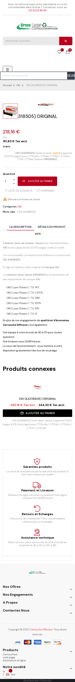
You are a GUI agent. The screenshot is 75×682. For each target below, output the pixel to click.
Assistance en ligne (14, 660)
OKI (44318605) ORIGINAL (37, 399)
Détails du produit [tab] (52, 227)
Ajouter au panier (37, 181)
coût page (9, 657)
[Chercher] (37, 76)
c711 (19, 211)
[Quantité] (7, 181)
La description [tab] (20, 227)
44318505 (29, 211)
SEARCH (70, 75)
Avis (38, 233)
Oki (20, 206)
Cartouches (10, 654)
